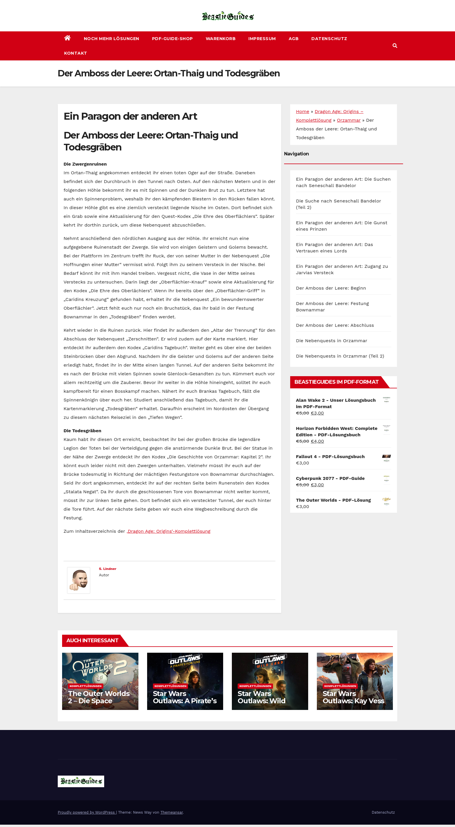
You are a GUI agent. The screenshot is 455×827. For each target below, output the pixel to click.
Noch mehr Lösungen (111, 38)
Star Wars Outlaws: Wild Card (261, 700)
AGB (294, 38)
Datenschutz (329, 38)
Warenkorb (221, 38)
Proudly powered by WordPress (87, 812)
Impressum (262, 38)
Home (302, 111)
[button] (395, 46)
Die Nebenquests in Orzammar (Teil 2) (340, 356)
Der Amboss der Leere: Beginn (331, 288)
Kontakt (75, 53)
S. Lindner (107, 569)
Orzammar (349, 120)
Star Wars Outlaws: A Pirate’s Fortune (184, 700)
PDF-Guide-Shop (172, 38)
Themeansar (171, 812)
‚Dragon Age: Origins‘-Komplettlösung (168, 531)
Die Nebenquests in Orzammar (331, 340)
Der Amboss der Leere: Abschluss (335, 325)
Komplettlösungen (86, 686)
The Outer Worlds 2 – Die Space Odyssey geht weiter (98, 704)
